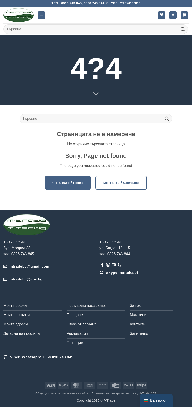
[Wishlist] (161, 15)
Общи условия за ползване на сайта (61, 393)
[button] (41, 15)
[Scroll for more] (96, 94)
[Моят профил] (173, 15)
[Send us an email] (114, 265)
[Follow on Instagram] (108, 265)
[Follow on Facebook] (102, 265)
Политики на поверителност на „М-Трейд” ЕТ (124, 393)
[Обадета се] (119, 265)
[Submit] (183, 29)
